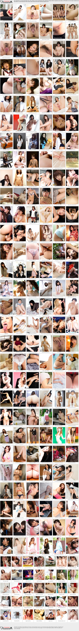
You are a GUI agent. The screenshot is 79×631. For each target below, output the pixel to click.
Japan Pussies (6, 1)
